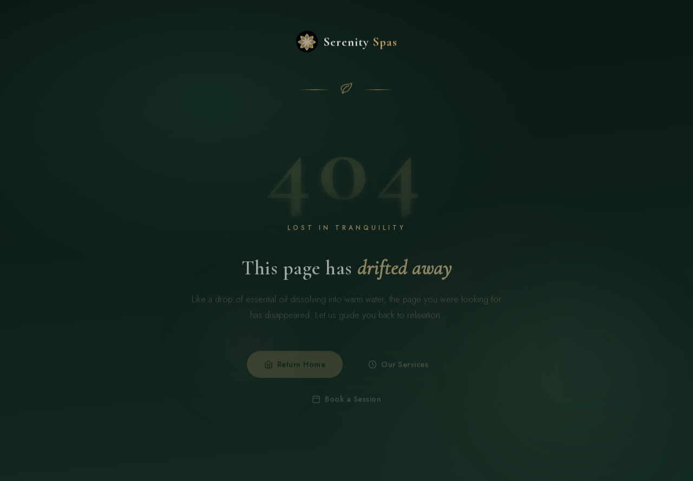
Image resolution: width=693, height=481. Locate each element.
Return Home (295, 368)
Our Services (398, 368)
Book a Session (346, 403)
